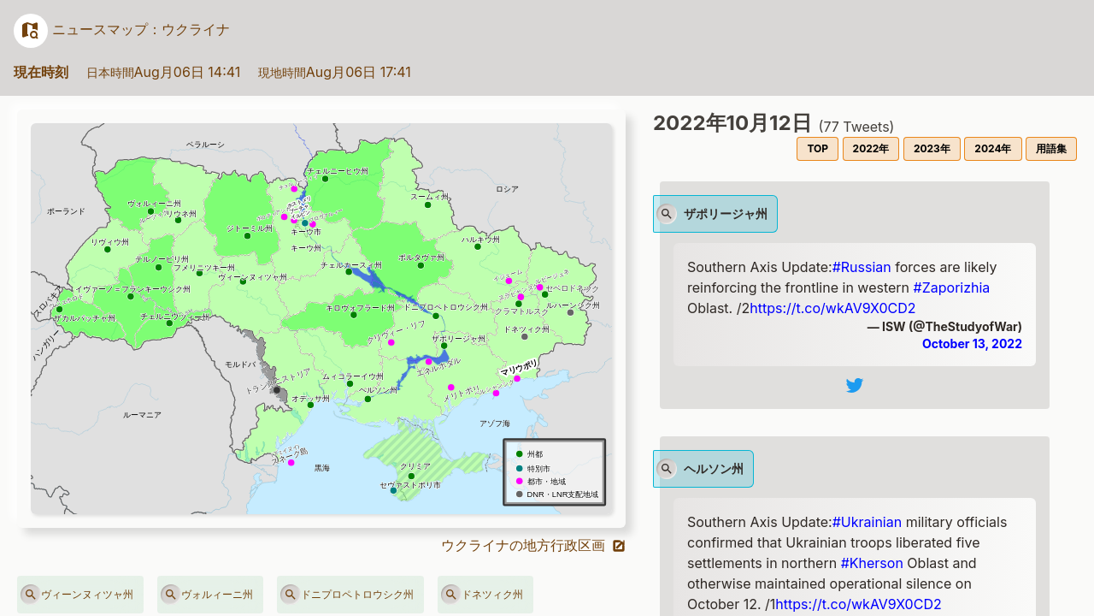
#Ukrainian (867, 521)
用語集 (1051, 148)
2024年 (992, 148)
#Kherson (872, 563)
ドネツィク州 (482, 594)
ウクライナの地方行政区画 (533, 545)
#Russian (861, 266)
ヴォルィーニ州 (207, 594)
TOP (817, 148)
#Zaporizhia (952, 287)
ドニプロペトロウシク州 (347, 594)
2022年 (871, 148)
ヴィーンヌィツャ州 (77, 594)
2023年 (932, 148)
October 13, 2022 (972, 343)
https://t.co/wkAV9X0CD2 (832, 308)
